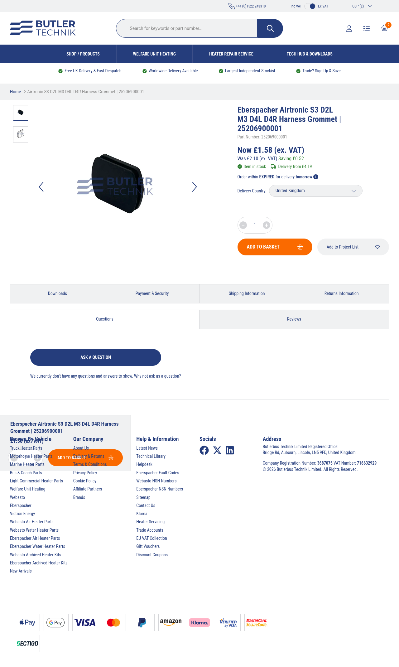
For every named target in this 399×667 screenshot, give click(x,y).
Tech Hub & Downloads (310, 53)
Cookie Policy (85, 480)
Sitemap (143, 497)
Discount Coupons (152, 554)
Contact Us (145, 505)
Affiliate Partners (87, 488)
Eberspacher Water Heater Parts (37, 546)
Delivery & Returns (88, 456)
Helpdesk (144, 464)
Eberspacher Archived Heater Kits (39, 562)
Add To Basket (275, 247)
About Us (81, 448)
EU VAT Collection (151, 538)
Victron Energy (22, 513)
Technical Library (151, 456)
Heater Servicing (150, 521)
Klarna (141, 513)
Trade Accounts (149, 530)
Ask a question (95, 357)
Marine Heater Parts (27, 464)
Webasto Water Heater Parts (34, 530)
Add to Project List (353, 246)
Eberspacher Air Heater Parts (35, 538)
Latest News (147, 448)
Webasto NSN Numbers (156, 480)
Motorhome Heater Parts (31, 456)
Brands (79, 497)
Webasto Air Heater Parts (32, 521)
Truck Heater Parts (26, 448)
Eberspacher (20, 505)
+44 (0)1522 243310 (247, 6)
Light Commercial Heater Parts (36, 480)
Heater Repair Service (231, 53)
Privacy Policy (85, 472)
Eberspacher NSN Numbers (159, 488)
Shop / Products (83, 53)
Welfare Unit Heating (154, 53)
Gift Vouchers (148, 546)
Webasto (17, 497)
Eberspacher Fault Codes (157, 472)
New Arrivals (21, 570)
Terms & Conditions (90, 464)
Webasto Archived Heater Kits (35, 554)
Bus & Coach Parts (26, 472)
